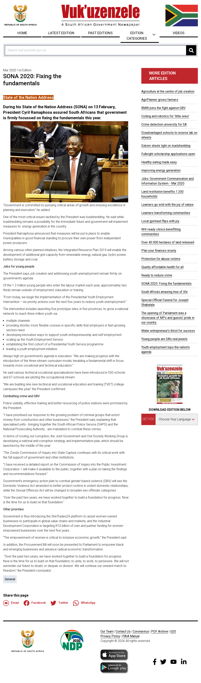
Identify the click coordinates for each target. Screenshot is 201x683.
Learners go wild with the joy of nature (167, 204)
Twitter (59, 603)
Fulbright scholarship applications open (168, 154)
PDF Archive (159, 631)
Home (22, 33)
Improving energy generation (161, 170)
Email (11, 603)
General (10, 579)
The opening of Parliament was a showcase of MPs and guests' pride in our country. (167, 317)
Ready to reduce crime (156, 275)
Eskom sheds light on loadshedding (165, 146)
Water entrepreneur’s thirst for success (168, 331)
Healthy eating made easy (159, 162)
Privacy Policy (110, 636)
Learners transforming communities (165, 213)
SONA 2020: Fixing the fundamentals (166, 283)
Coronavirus (141, 631)
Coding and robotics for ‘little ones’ (165, 116)
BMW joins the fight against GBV (163, 108)
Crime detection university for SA (164, 124)
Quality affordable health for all (162, 267)
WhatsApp (84, 603)
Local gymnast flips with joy (160, 221)
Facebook (35, 603)
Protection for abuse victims (160, 259)
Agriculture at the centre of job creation (167, 91)
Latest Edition (61, 33)
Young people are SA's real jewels (164, 339)
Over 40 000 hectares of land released (167, 242)
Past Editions (100, 33)
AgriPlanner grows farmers (159, 100)
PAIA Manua (130, 636)
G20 (173, 631)
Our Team (106, 631)
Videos (179, 33)
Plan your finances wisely (158, 250)
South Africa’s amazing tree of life (164, 292)
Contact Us (123, 631)
